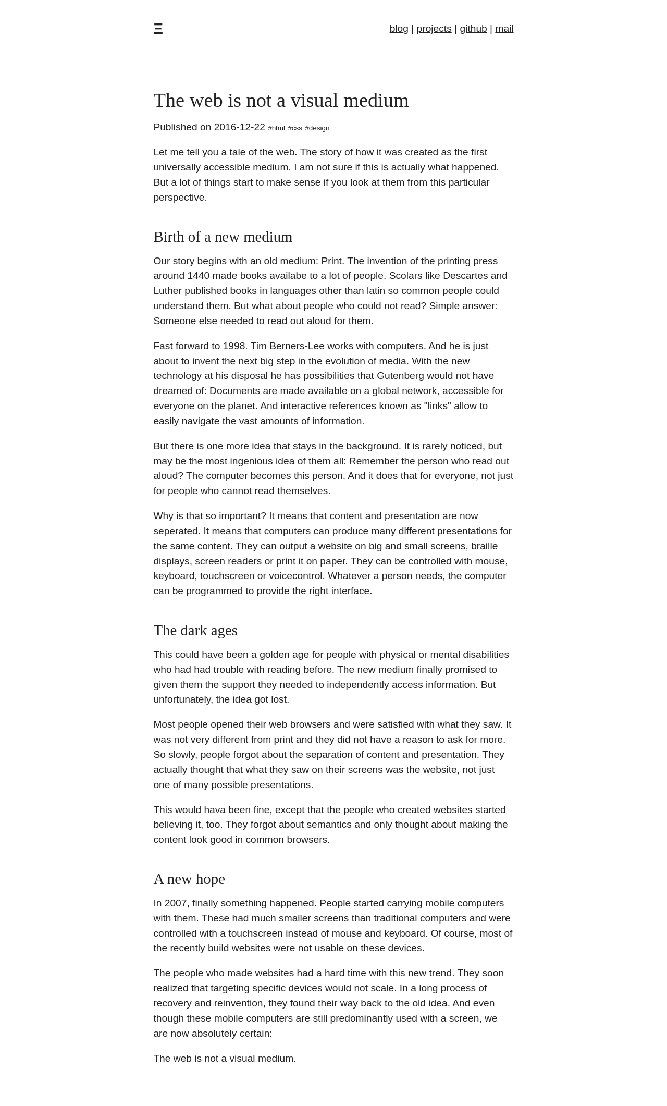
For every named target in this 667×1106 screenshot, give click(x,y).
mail (504, 28)
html (278, 128)
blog (399, 28)
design (319, 128)
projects (434, 28)
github (473, 28)
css (297, 128)
